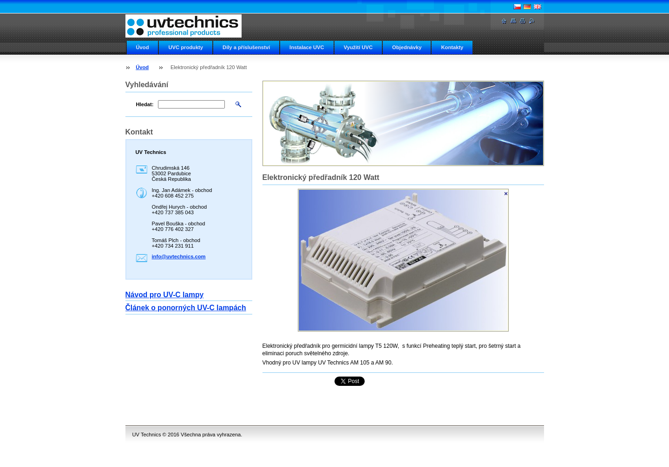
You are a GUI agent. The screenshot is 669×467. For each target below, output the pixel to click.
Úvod (142, 47)
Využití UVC (358, 47)
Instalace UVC (306, 47)
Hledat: (145, 104)
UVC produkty (185, 47)
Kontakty (452, 47)
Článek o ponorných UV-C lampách (185, 308)
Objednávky (406, 47)
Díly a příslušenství (246, 47)
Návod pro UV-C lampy (164, 295)
